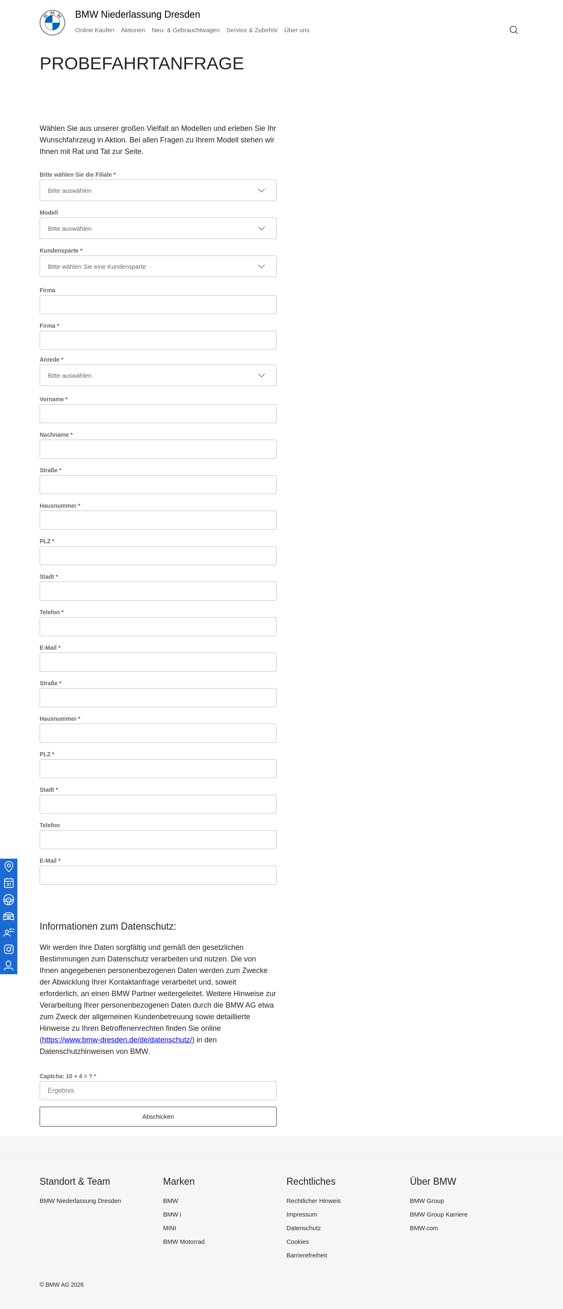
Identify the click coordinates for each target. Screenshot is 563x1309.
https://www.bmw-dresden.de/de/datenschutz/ (117, 1040)
